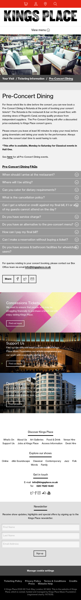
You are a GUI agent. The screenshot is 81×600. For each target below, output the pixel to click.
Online (5, 461)
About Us (22, 439)
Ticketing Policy (13, 581)
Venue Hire (69, 439)
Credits (73, 581)
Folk (74, 461)
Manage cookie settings (40, 570)
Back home (40, 16)
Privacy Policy (33, 581)
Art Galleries (36, 439)
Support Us (8, 443)
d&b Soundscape (21, 461)
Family (44, 464)
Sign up (39, 553)
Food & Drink (53, 439)
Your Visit (8, 78)
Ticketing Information (31, 78)
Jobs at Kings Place (28, 443)
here (10, 156)
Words (34, 464)
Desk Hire (70, 443)
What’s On (8, 439)
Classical (37, 461)
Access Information (52, 443)
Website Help (45, 583)
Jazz (66, 461)
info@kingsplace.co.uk (38, 267)
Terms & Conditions (55, 581)
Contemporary (53, 461)
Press (31, 583)
